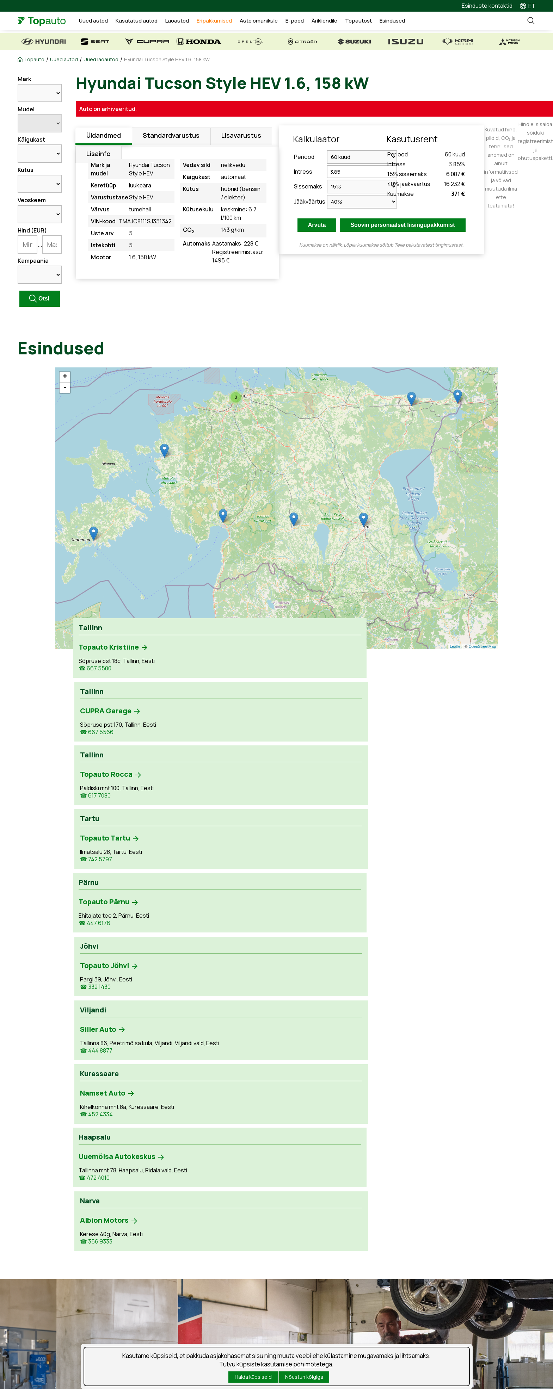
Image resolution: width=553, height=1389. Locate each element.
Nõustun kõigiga (304, 1377)
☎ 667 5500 (95, 669)
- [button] (64, 388)
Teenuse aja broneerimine (187, 1285)
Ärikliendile (340, 22)
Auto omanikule (275, 22)
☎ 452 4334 (403, 741)
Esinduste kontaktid (487, 6)
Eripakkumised (230, 22)
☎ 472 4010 (94, 823)
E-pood (310, 22)
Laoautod (193, 22)
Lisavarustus (241, 136)
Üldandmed (103, 136)
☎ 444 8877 (300, 741)
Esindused (407, 22)
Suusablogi (303, 1310)
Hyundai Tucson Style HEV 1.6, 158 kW (167, 59)
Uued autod (110, 22)
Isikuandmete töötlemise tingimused (64, 1365)
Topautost (373, 22)
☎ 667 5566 (198, 669)
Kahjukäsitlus (170, 1310)
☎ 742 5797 (403, 669)
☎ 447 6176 (94, 734)
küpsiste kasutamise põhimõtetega (284, 1364)
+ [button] (65, 377)
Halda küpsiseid (253, 1377)
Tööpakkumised (310, 1285)
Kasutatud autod (153, 22)
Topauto (34, 59)
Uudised (299, 1298)
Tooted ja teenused (179, 1298)
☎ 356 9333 (198, 806)
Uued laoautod (101, 59)
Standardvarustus (171, 136)
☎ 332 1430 (197, 734)
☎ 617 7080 (299, 669)
